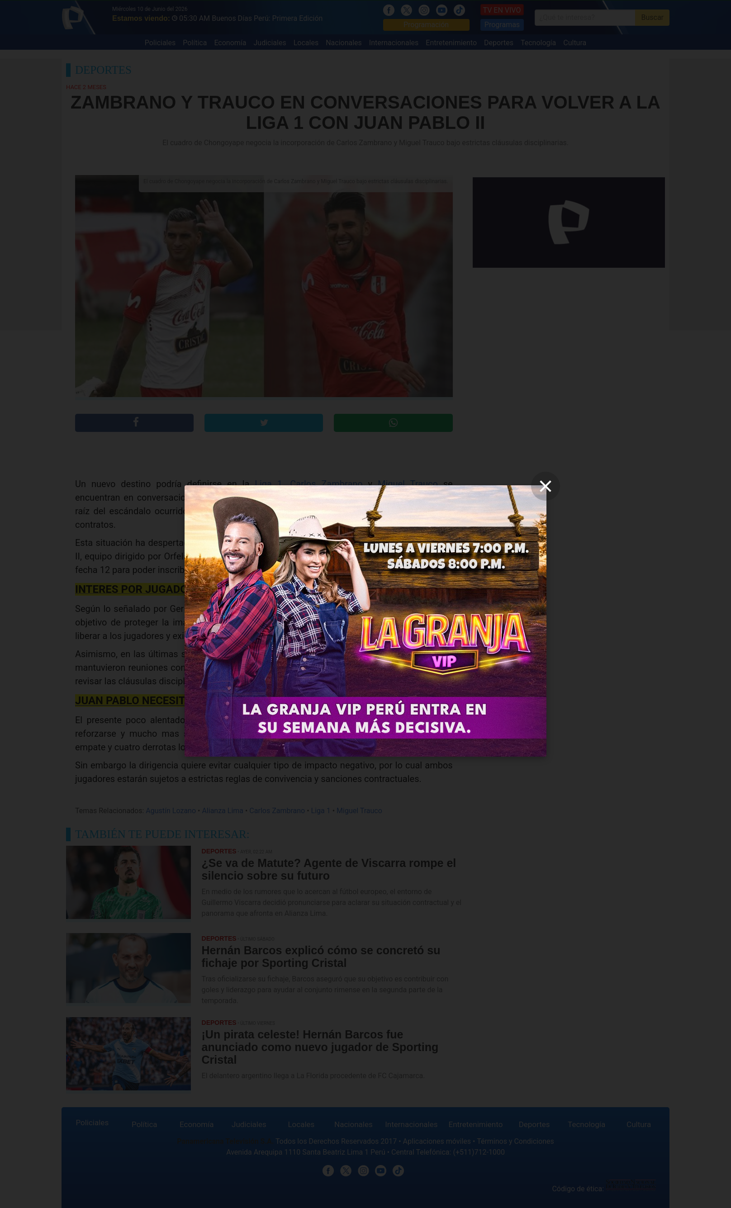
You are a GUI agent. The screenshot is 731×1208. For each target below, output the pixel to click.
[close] (545, 486)
